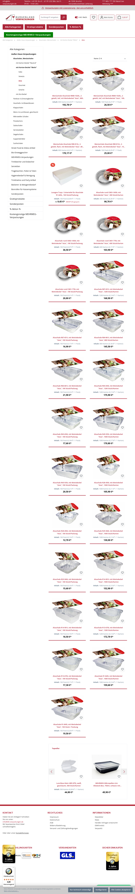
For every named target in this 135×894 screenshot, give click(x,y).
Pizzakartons (18, 121)
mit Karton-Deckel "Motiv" (26, 67)
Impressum (54, 817)
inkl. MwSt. (81, 17)
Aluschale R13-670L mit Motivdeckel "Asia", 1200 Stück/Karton (108, 629)
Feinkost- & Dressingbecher (23, 99)
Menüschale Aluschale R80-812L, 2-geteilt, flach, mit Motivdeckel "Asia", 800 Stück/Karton (67, 145)
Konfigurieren (101, 890)
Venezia (21, 76)
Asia (20, 81)
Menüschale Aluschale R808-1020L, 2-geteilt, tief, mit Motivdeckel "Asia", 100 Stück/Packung (108, 97)
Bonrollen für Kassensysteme (23, 189)
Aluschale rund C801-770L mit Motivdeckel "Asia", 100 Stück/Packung (67, 290)
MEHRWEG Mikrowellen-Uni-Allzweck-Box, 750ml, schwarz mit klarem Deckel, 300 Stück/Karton (106, 784)
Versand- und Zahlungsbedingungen (64, 828)
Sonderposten (17, 194)
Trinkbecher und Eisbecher (22, 161)
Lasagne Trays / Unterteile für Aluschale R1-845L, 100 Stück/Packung (67, 193)
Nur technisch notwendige (80, 890)
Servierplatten (18, 130)
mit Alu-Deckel (21, 94)
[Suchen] (64, 17)
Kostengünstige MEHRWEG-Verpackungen (23, 216)
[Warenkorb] (123, 17)
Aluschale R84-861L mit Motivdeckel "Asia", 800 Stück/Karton (108, 338)
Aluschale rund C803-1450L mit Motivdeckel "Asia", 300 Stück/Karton (108, 193)
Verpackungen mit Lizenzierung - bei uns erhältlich (69, 8)
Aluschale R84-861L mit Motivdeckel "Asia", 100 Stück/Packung (67, 387)
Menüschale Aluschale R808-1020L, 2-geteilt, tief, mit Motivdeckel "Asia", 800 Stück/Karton (67, 97)
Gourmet (22, 85)
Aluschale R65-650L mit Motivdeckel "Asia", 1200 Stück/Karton (108, 387)
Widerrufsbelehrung (57, 825)
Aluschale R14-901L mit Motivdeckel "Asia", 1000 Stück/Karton (108, 580)
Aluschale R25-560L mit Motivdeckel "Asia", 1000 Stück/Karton (108, 532)
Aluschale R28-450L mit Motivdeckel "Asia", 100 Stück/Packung (67, 532)
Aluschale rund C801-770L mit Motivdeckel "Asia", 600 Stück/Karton (108, 242)
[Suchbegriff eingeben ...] (50, 17)
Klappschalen (18, 107)
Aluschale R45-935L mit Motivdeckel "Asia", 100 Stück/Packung (67, 484)
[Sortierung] (110, 58)
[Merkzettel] (93, 17)
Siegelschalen (18, 134)
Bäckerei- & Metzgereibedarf (23, 184)
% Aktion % (15, 209)
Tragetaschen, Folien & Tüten (23, 171)
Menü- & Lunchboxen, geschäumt (25, 112)
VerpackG (98, 828)
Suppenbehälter (19, 139)
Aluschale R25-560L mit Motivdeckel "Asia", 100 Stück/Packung (67, 580)
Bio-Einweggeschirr (19, 152)
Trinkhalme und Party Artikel (23, 180)
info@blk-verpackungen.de (13, 822)
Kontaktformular (22, 833)
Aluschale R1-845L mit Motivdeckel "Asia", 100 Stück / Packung (67, 725)
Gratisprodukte (17, 198)
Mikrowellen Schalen (20, 116)
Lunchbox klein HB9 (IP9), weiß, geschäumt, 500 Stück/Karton (68, 784)
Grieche (21, 90)
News (97, 820)
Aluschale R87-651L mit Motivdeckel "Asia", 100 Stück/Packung (67, 338)
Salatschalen (18, 125)
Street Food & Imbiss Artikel (23, 148)
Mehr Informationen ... (11, 891)
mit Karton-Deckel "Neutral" (26, 63)
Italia (20, 72)
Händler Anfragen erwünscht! (106, 823)
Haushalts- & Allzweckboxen (23, 103)
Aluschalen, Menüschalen (23, 58)
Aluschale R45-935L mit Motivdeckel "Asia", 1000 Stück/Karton (108, 435)
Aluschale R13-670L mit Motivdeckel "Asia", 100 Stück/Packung (67, 677)
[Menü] (13, 868)
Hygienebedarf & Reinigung (23, 175)
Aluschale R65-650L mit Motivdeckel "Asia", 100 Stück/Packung (67, 435)
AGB (51, 823)
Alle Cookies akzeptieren (121, 890)
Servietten (15, 166)
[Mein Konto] (106, 17)
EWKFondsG (99, 825)
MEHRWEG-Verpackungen (22, 157)
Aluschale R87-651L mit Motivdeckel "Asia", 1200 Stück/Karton (108, 290)
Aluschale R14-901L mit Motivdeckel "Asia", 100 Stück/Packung (67, 629)
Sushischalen (18, 143)
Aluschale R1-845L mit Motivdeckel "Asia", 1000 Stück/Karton (108, 677)
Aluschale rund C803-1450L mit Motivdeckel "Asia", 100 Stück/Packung (67, 242)
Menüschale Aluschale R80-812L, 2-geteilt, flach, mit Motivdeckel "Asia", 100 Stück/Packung (108, 145)
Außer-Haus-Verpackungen (23, 54)
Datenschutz (54, 820)
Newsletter (99, 817)
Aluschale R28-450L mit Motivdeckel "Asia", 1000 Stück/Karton (108, 484)
